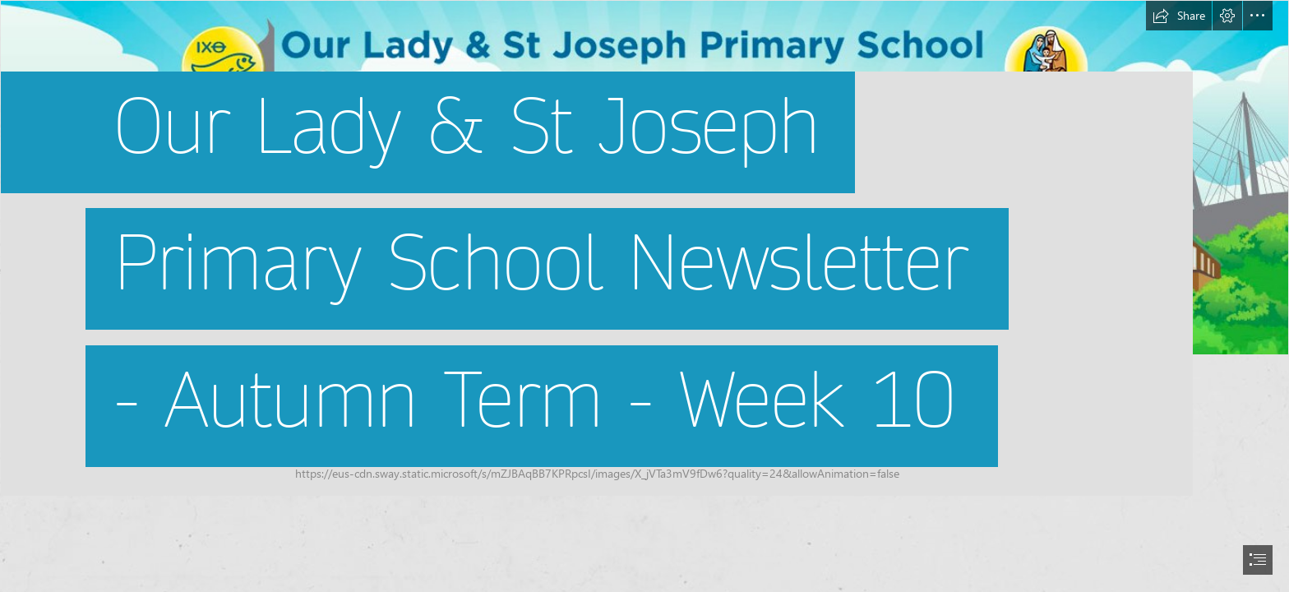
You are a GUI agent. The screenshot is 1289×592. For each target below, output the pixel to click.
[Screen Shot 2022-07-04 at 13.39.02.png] (644, 248)
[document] (644, 296)
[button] (1179, 15)
